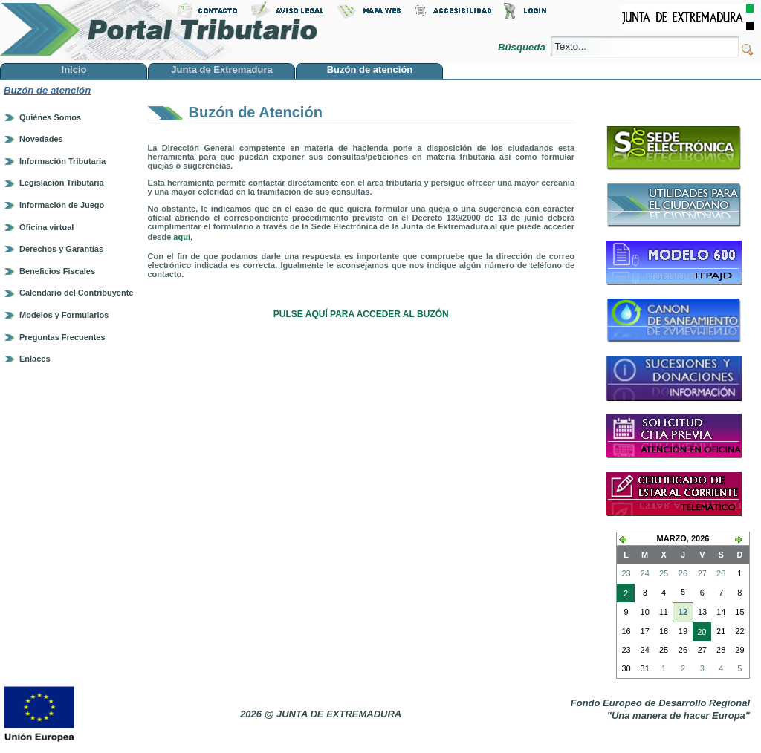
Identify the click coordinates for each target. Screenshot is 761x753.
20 (699, 633)
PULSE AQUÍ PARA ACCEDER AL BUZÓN (361, 314)
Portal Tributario (159, 30)
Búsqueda (523, 47)
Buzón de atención (47, 90)
